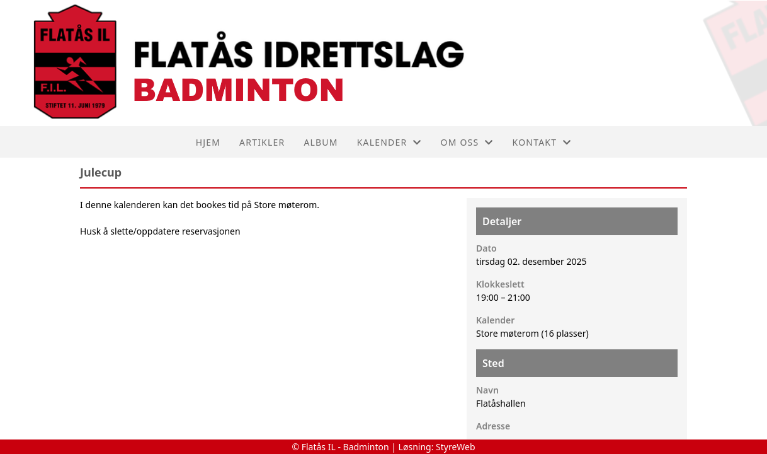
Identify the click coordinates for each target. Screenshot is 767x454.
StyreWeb (455, 447)
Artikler (262, 142)
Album (321, 142)
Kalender (389, 142)
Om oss (467, 142)
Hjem (208, 142)
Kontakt (542, 142)
